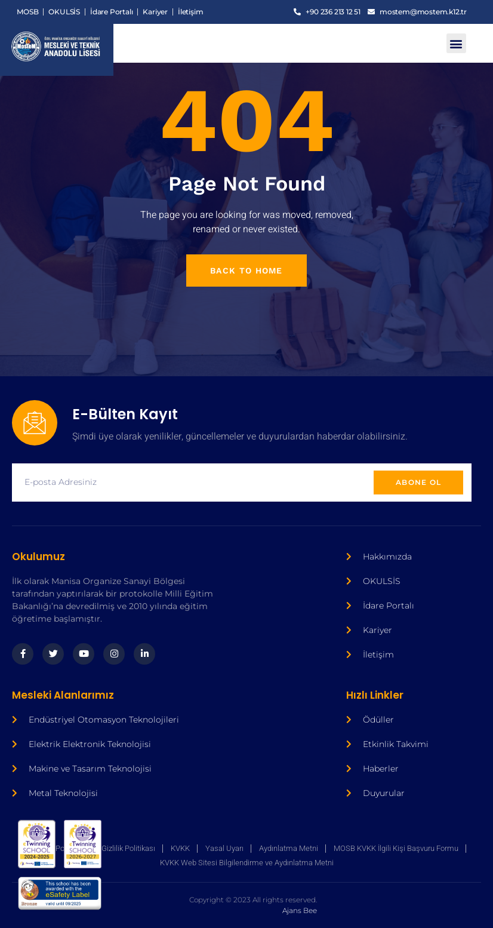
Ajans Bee (157, 904)
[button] (456, 43)
